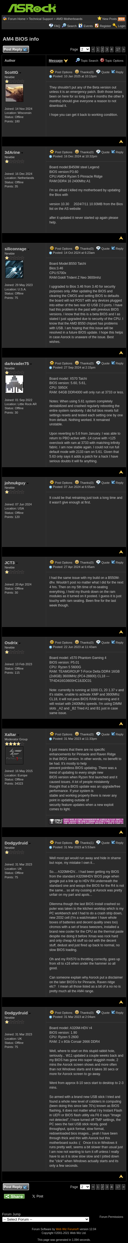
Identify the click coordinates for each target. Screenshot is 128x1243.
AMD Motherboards (69, 18)
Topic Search (87, 60)
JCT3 (11, 562)
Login (121, 26)
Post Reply (15, 49)
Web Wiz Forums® (67, 1229)
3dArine (14, 152)
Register (105, 26)
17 (118, 49)
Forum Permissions (112, 1216)
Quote (105, 72)
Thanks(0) (84, 72)
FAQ (57, 26)
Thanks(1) (84, 842)
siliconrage (17, 248)
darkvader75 (18, 363)
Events (85, 26)
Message (56, 61)
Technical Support (41, 18)
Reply (119, 72)
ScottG (13, 72)
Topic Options (112, 60)
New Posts (109, 18)
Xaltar (12, 734)
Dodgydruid (18, 843)
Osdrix (13, 642)
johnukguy (17, 483)
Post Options (61, 72)
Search (72, 26)
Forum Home (17, 18)
